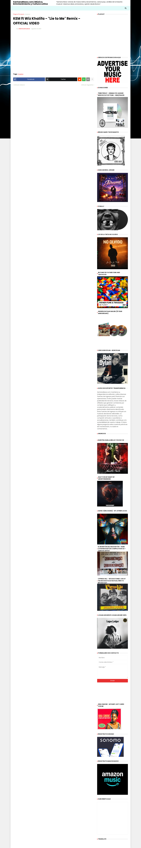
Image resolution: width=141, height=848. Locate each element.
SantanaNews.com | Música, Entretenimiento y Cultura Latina (30, 2)
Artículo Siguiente (87, 85)
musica (27, 14)
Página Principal (18, 14)
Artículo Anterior (19, 85)
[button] (125, 8)
